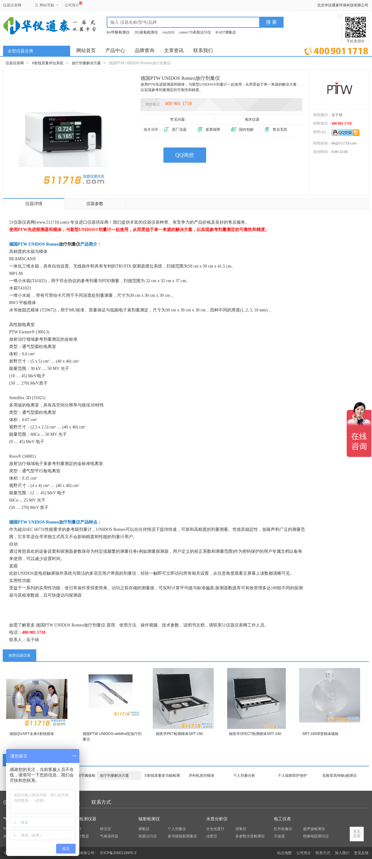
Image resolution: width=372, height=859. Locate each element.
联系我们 (203, 50)
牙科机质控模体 (201, 775)
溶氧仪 (240, 829)
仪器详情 (33, 203)
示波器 (279, 836)
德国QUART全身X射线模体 (31, 734)
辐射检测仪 (149, 819)
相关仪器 (252, 119)
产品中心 (115, 50)
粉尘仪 (105, 829)
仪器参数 (94, 203)
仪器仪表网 (12, 5)
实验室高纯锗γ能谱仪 (339, 775)
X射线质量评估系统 (47, 63)
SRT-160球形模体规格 (320, 734)
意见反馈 (361, 853)
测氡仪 (143, 829)
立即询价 (336, 50)
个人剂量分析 (244, 775)
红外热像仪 (283, 829)
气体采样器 (109, 836)
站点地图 (284, 853)
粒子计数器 (80, 836)
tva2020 (168, 32)
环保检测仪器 (83, 819)
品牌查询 (144, 50)
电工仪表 (282, 819)
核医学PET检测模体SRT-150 (179, 734)
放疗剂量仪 (69, 244)
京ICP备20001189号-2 (118, 853)
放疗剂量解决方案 (86, 63)
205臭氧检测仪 (146, 32)
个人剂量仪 (177, 829)
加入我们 (342, 853)
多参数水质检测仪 (250, 836)
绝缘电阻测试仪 (316, 836)
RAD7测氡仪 (226, 32)
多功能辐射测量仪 (182, 836)
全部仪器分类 (20, 51)
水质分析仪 (216, 819)
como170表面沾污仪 (195, 32)
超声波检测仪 (314, 829)
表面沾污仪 (147, 836)
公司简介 (72, 4)
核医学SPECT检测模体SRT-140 (255, 734)
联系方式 (101, 802)
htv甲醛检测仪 (118, 32)
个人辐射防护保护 (292, 775)
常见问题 (178, 119)
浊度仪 (211, 836)
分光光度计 (215, 829)
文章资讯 (174, 50)
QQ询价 (184, 155)
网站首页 (86, 50)
